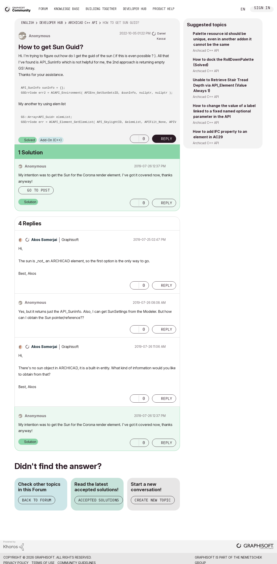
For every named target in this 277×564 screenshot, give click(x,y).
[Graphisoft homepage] (255, 546)
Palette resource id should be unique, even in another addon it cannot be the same (222, 39)
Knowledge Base (66, 9)
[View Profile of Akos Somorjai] (44, 239)
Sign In (262, 8)
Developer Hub (134, 9)
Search (229, 9)
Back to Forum (36, 500)
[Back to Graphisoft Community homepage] (18, 9)
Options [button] (174, 22)
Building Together (101, 9)
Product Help (163, 9)
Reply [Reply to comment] (166, 203)
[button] (134, 139)
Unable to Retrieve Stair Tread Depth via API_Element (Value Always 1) (220, 85)
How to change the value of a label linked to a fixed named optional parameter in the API (224, 111)
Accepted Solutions (98, 500)
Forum (43, 9)
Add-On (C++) (51, 140)
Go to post (38, 190)
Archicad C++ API (206, 50)
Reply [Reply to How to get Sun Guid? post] (166, 138)
